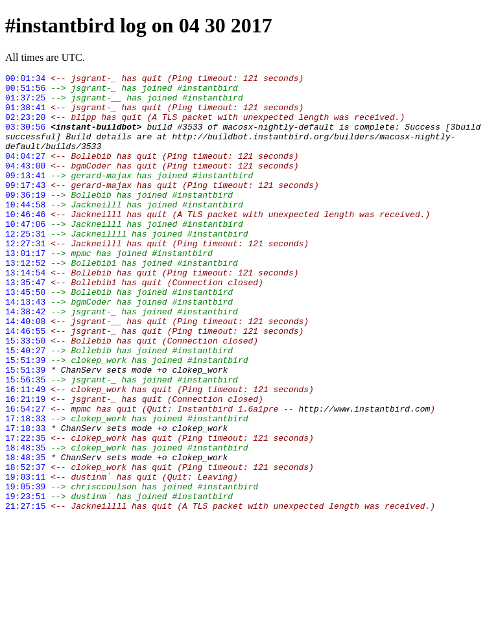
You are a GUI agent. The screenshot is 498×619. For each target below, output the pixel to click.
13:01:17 (25, 290)
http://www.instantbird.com (364, 476)
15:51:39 (25, 418)
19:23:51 (25, 581)
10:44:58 (25, 231)
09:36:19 (25, 220)
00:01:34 (25, 80)
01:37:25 (25, 103)
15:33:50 (25, 395)
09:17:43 (25, 208)
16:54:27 (25, 476)
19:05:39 (25, 570)
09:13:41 (25, 196)
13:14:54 (25, 313)
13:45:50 (25, 336)
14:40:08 (25, 371)
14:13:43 (25, 348)
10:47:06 (25, 255)
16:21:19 (25, 465)
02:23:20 (25, 126)
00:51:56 (25, 91)
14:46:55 (25, 383)
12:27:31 (25, 278)
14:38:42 (25, 360)
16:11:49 (25, 453)
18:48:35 (25, 523)
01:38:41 (25, 115)
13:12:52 (25, 301)
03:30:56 (25, 138)
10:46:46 (25, 243)
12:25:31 (25, 266)
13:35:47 (25, 325)
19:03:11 (25, 558)
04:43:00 (25, 185)
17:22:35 (25, 511)
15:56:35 (25, 441)
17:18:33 (25, 488)
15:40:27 (25, 406)
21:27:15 (25, 593)
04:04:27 (25, 173)
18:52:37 (25, 546)
